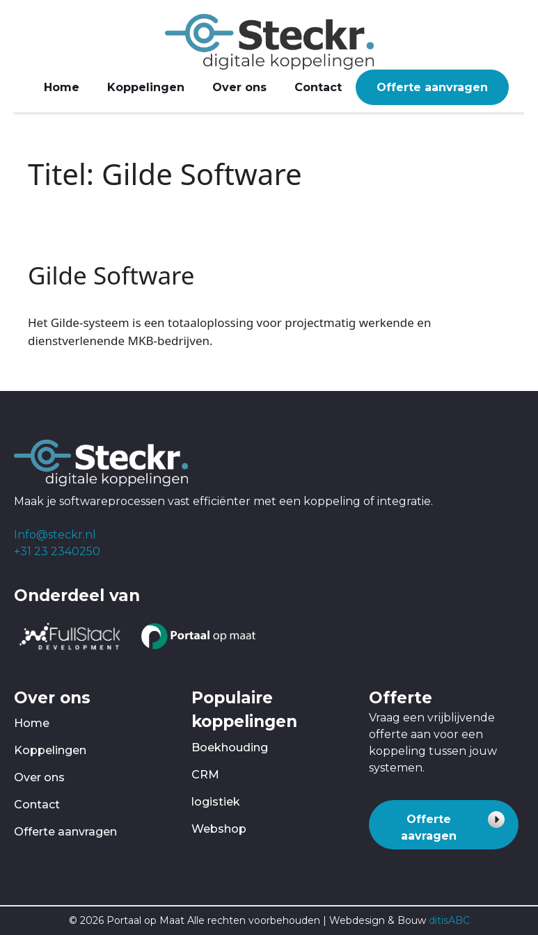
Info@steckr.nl (55, 534)
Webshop (218, 829)
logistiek (215, 801)
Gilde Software (111, 275)
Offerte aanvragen (432, 87)
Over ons (239, 87)
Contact (318, 87)
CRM (205, 774)
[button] (444, 824)
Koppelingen (145, 87)
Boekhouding (229, 747)
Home (61, 87)
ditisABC (449, 920)
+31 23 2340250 (57, 551)
